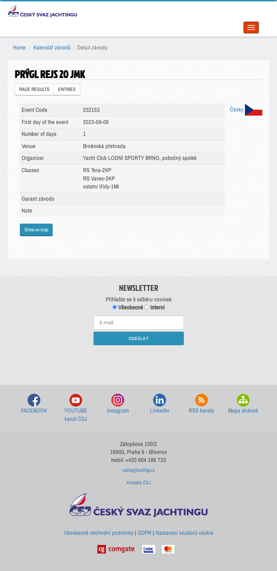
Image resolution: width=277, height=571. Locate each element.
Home (19, 47)
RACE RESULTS (34, 89)
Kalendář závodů (52, 47)
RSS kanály (201, 404)
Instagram (118, 404)
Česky (246, 109)
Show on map (36, 229)
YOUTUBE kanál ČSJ (75, 408)
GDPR (144, 533)
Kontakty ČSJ (139, 482)
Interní (154, 307)
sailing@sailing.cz (138, 470)
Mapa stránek (243, 404)
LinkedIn (159, 404)
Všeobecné (127, 307)
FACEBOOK (34, 404)
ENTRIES (67, 89)
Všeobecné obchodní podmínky (98, 533)
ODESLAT (138, 338)
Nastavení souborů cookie (185, 533)
